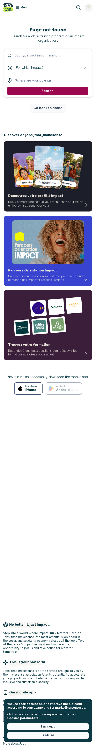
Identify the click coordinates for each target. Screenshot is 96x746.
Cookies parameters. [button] (23, 718)
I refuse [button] (48, 735)
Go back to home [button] (48, 108)
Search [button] (47, 91)
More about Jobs (14, 743)
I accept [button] (48, 726)
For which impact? (51, 68)
